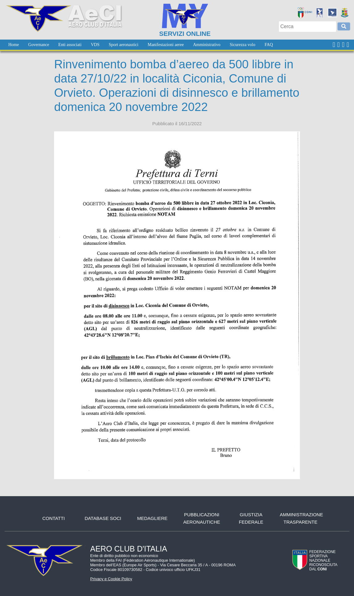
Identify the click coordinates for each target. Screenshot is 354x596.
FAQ (268, 44)
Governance (38, 44)
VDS (95, 44)
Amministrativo (207, 44)
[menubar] (140, 44)
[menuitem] (13, 44)
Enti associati (70, 44)
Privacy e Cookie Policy (111, 579)
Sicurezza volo (242, 44)
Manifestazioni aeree (166, 44)
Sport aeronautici (123, 44)
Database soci (103, 518)
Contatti (53, 518)
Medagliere (152, 518)
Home (13, 44)
